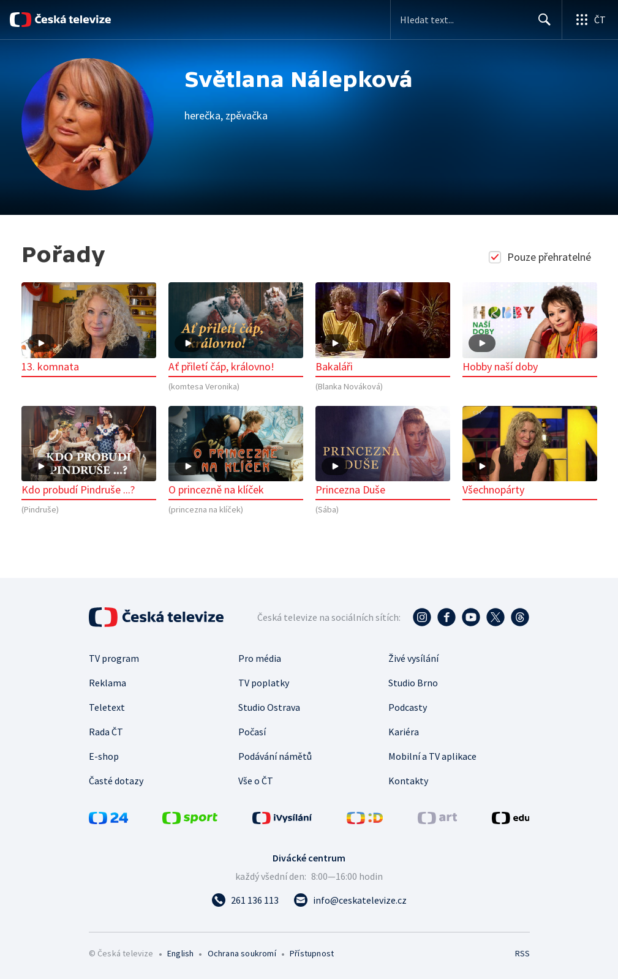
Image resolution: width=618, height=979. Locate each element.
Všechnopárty (529, 451)
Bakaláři (382, 327)
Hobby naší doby (529, 327)
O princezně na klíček (235, 451)
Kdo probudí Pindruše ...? (88, 451)
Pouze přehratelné (541, 257)
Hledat (541, 24)
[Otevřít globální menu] (590, 19)
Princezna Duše (382, 451)
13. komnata (88, 327)
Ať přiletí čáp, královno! (235, 327)
